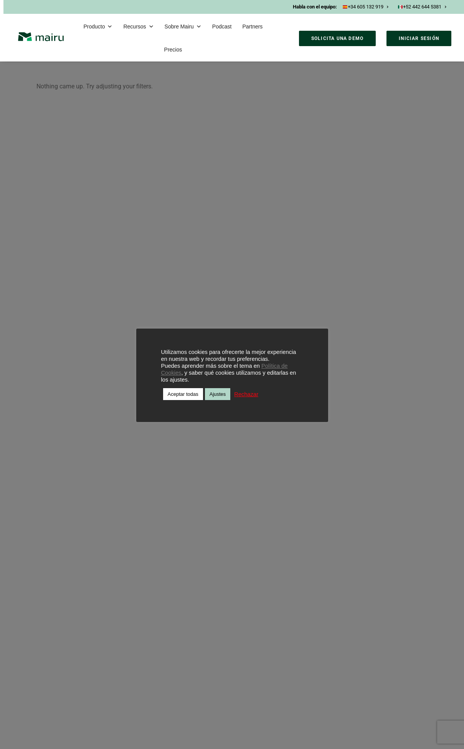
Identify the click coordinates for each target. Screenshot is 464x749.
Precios (173, 50)
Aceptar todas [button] (183, 394)
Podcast (222, 26)
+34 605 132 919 (365, 7)
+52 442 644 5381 (422, 7)
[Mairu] (41, 36)
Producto (97, 26)
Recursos (138, 26)
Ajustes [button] (218, 394)
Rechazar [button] (246, 394)
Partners (252, 26)
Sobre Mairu (183, 26)
